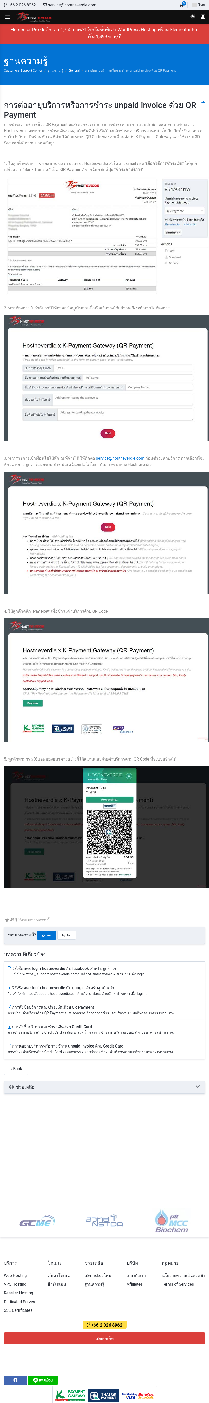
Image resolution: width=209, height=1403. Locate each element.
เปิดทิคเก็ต (104, 1338)
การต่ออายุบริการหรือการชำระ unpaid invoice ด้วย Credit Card (104, 1049)
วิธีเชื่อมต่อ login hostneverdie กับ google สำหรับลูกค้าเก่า (104, 990)
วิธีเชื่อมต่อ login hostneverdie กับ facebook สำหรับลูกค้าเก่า (104, 971)
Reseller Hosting (18, 1293)
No (66, 935)
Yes (47, 935)
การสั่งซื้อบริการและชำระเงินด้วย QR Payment (104, 1010)
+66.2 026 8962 (20, 5)
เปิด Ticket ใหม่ (98, 1275)
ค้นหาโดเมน (59, 1275)
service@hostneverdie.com (69, 5)
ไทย (198, 5)
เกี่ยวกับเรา (136, 1275)
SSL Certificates (18, 1310)
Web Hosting (15, 1275)
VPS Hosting (15, 1284)
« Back (16, 1068)
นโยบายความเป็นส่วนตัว (183, 1275)
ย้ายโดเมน (57, 1284)
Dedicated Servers (20, 1301)
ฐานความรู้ (55, 70)
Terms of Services (178, 1284)
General (74, 70)
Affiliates (135, 1284)
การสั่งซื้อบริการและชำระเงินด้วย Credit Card (104, 1029)
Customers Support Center (23, 70)
